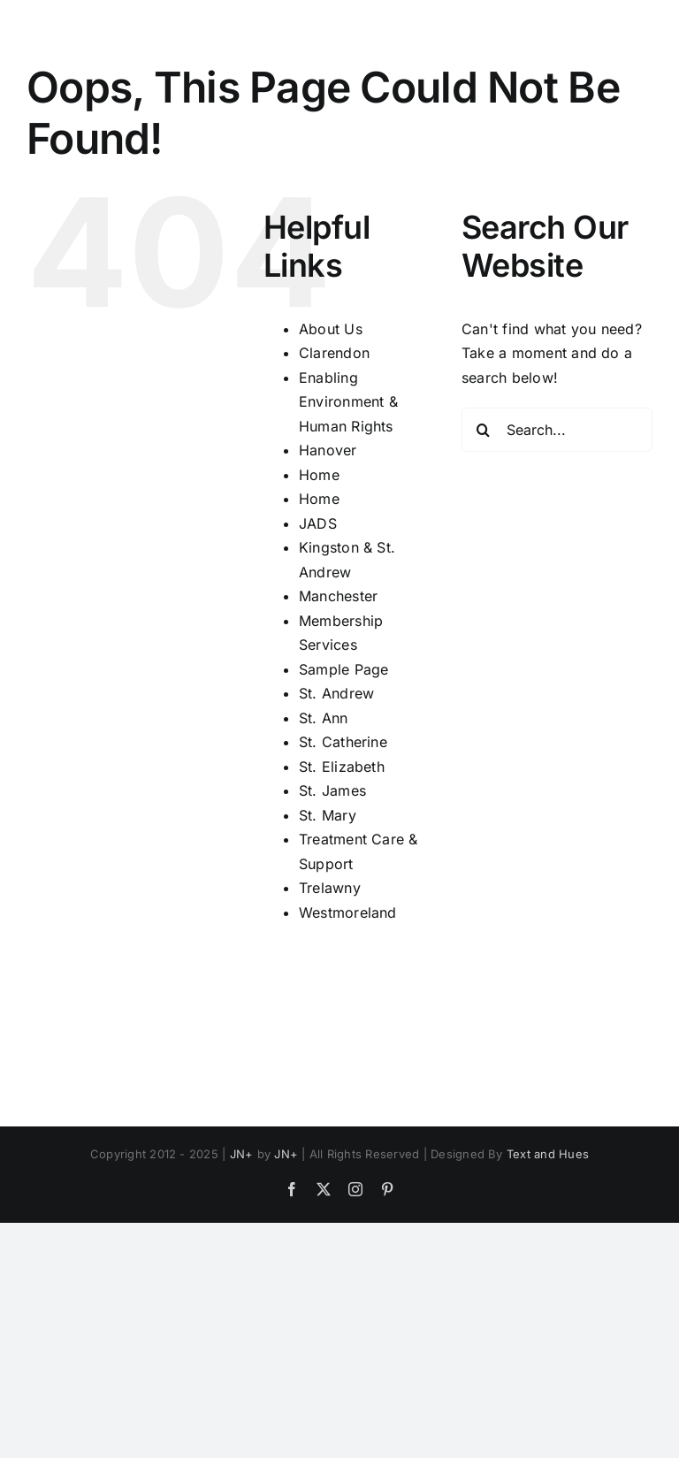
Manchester (338, 596)
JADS (318, 523)
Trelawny (330, 888)
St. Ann (323, 718)
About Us (330, 329)
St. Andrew (336, 693)
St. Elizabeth (342, 766)
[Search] (484, 430)
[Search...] (557, 430)
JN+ (242, 1154)
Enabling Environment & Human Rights (348, 402)
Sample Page (344, 669)
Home (319, 475)
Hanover (328, 450)
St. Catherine (343, 742)
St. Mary (327, 815)
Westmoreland (348, 912)
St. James (332, 790)
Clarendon (334, 353)
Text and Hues (548, 1154)
